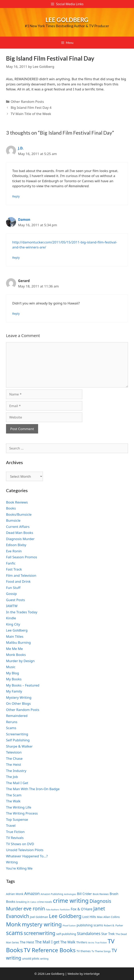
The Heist (13, 764)
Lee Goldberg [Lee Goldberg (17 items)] (65, 916)
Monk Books (16, 654)
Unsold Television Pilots (25, 850)
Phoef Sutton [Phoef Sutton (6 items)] (69, 925)
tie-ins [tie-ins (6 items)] (91, 942)
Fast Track (14, 569)
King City (13, 624)
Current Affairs (17, 526)
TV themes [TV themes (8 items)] (83, 951)
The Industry (16, 770)
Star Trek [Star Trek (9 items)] (108, 934)
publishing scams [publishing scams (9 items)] (90, 925)
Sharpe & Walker (19, 746)
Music (10, 667)
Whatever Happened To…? (27, 856)
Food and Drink (18, 581)
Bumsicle (13, 520)
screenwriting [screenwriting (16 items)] (39, 933)
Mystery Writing (18, 697)
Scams (11, 728)
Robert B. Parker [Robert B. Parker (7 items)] (113, 925)
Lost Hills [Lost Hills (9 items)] (89, 917)
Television (14, 752)
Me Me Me (14, 648)
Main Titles (14, 636)
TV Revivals (15, 837)
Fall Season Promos (21, 557)
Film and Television (21, 575)
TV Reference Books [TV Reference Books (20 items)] (50, 950)
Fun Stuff (13, 587)
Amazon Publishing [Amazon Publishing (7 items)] (52, 894)
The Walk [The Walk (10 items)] (67, 942)
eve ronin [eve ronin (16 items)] (34, 908)
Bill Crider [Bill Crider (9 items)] (84, 894)
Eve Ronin (14, 551)
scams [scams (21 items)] (14, 933)
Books (11, 508)
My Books (13, 679)
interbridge (91, 974)
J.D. (20, 148)
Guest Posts (15, 600)
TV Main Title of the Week (31, 113)
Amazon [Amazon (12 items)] (32, 893)
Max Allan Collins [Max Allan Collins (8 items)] (108, 917)
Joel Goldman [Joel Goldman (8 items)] (39, 917)
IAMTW (11, 606)
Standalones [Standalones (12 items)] (88, 933)
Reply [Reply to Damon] (16, 257)
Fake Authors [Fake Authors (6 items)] (52, 909)
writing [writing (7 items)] (44, 958)
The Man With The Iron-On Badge (33, 789)
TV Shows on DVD (20, 844)
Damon (24, 219)
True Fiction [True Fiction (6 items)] (101, 942)
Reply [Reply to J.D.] (16, 196)
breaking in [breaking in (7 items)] (22, 902)
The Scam (13, 795)
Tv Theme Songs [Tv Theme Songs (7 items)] (101, 951)
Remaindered (16, 715)
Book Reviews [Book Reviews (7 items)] (101, 894)
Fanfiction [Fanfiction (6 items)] (65, 909)
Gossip (11, 593)
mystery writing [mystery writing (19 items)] (42, 924)
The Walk (13, 801)
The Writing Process (22, 813)
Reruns (11, 722)
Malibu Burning (18, 642)
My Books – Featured (22, 685)
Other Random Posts (27, 101)
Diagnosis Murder (20, 539)
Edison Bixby (16, 545)
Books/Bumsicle (18, 514)
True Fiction (15, 831)
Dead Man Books (19, 532)
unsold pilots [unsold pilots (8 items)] (30, 958)
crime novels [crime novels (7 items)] (44, 902)
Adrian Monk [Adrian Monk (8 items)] (14, 894)
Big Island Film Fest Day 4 (31, 107)
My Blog (12, 673)
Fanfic (10, 563)
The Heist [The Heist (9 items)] (27, 942)
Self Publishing (18, 740)
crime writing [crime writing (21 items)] (71, 900)
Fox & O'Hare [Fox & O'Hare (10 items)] (81, 909)
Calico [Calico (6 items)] (33, 902)
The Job (12, 776)
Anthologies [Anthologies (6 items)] (70, 894)
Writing (12, 862)
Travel (10, 825)
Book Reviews (17, 502)
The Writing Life (18, 807)
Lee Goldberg (67, 19)
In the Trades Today (21, 612)
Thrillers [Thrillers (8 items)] (81, 942)
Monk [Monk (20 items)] (13, 924)
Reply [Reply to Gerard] (16, 313)
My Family (14, 691)
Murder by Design (20, 661)
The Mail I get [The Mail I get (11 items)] (47, 942)
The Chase (14, 758)
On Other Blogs (18, 703)
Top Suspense (17, 819)
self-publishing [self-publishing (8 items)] (66, 934)
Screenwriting (17, 734)
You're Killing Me (19, 868)
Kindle (11, 618)
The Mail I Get (17, 783)
